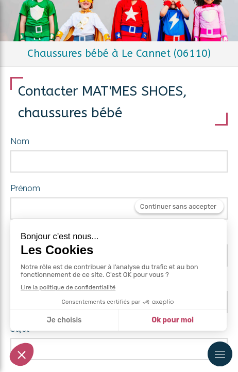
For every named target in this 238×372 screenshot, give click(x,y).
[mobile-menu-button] (220, 354)
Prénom (25, 188)
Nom (19, 141)
